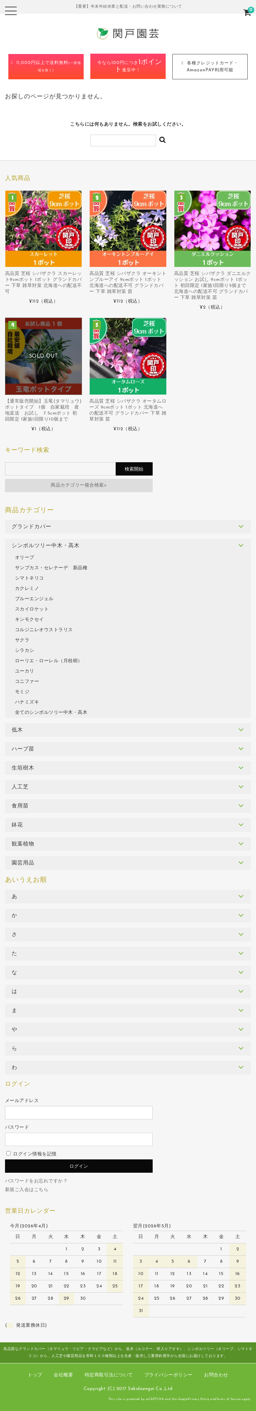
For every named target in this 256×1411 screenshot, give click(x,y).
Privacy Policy (198, 1399)
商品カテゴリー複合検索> (79, 485)
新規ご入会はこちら (27, 1189)
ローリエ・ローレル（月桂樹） (49, 661)
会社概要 (63, 1375)
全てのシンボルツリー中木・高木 (51, 712)
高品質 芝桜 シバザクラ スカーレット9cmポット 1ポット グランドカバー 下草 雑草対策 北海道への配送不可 (43, 282)
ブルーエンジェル (34, 599)
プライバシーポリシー (168, 1375)
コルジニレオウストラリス (44, 630)
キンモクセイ (29, 619)
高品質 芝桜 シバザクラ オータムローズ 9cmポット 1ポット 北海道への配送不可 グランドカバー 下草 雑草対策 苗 (127, 410)
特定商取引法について (109, 1375)
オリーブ (24, 557)
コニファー (27, 681)
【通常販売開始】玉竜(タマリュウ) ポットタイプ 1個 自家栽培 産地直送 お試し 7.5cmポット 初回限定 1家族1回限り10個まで (43, 410)
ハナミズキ (27, 702)
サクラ (22, 640)
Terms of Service (228, 1399)
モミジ (22, 692)
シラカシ (24, 650)
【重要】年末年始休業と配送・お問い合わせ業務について (128, 7)
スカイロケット (32, 609)
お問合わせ (216, 1375)
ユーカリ (24, 671)
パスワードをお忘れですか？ (36, 1181)
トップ (35, 1375)
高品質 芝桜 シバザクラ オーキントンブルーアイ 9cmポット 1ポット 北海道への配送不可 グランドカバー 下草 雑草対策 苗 (127, 282)
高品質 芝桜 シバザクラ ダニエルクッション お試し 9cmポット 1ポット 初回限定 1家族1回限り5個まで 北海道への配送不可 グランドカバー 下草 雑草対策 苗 (212, 285)
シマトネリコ (29, 578)
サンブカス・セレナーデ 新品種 (51, 568)
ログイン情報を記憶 (31, 1154)
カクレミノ (27, 588)
